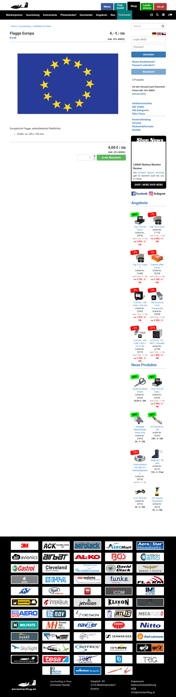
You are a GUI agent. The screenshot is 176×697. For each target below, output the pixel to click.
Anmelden (148, 54)
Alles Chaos (138, 113)
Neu (113, 15)
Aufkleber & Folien (42, 26)
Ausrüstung (33, 15)
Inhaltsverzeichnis (142, 103)
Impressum (137, 681)
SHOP (137, 184)
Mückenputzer (14, 15)
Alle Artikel (138, 106)
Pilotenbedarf (68, 15)
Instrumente (50, 15)
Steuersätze (139, 94)
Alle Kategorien (140, 110)
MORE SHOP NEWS (152, 184)
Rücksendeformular (142, 126)
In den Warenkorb (111, 157)
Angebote (101, 15)
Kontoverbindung (141, 119)
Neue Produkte (144, 365)
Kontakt (136, 129)
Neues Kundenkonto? (143, 61)
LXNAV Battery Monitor (151, 172)
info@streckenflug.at (143, 692)
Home (14, 26)
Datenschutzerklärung (143, 685)
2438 (13, 37)
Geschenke (86, 15)
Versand (136, 123)
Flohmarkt (125, 15)
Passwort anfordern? (143, 65)
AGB (133, 688)
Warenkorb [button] (148, 71)
